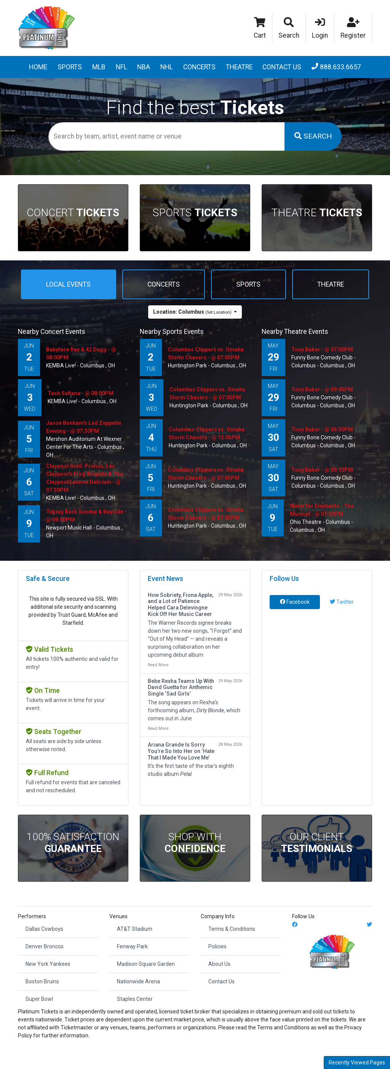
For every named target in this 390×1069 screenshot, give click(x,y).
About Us (219, 964)
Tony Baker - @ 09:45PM (322, 389)
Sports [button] (70, 67)
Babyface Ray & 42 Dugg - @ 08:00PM (81, 353)
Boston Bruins (42, 981)
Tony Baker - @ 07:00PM (322, 349)
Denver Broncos (45, 946)
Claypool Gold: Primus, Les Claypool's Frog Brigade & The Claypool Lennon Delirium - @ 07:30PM (84, 478)
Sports (195, 212)
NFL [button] (121, 67)
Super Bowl (39, 999)
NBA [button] (143, 67)
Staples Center (135, 999)
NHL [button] (166, 67)
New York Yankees (48, 964)
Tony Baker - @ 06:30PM (322, 429)
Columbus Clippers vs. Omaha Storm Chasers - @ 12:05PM (207, 433)
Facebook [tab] (295, 602)
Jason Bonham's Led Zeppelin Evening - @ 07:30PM (83, 427)
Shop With (195, 843)
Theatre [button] (239, 67)
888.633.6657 (336, 67)
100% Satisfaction (73, 843)
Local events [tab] (68, 284)
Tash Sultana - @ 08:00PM (80, 393)
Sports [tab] (248, 284)
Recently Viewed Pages (357, 1062)
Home (38, 67)
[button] (289, 27)
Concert (73, 212)
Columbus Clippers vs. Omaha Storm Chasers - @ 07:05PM (206, 353)
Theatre (316, 212)
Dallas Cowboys (44, 929)
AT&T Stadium (134, 929)
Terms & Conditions (231, 929)
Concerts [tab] (163, 284)
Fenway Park (132, 946)
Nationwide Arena (138, 981)
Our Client (316, 843)
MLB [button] (98, 67)
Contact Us (281, 67)
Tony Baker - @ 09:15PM (322, 470)
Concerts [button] (199, 67)
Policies (217, 946)
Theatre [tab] (330, 284)
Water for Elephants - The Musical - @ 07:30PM (322, 510)
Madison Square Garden (146, 964)
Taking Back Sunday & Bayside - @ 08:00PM (86, 516)
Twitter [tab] (342, 602)
